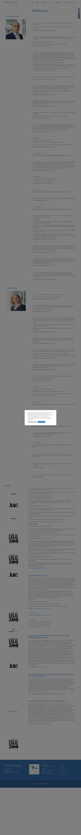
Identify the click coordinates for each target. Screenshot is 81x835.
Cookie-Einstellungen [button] (32, 421)
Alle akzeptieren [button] (41, 421)
